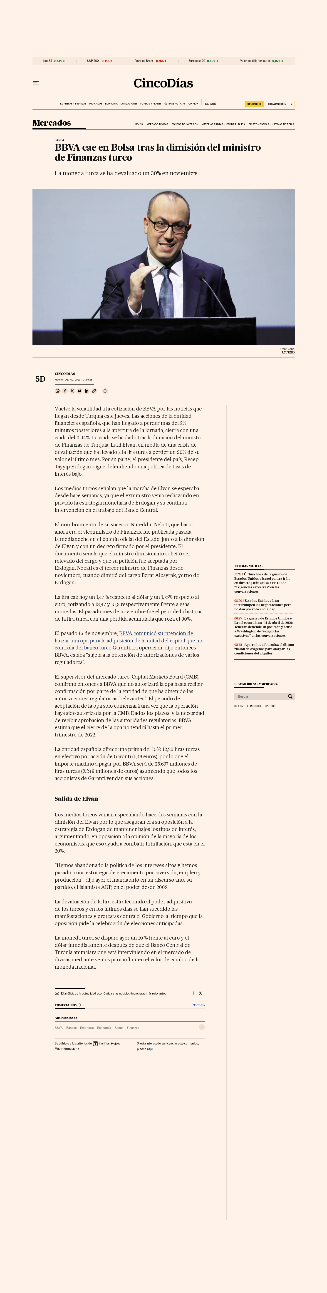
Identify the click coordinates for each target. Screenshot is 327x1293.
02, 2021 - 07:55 (79, 379)
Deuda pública (235, 124)
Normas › (199, 1005)
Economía (111, 103)
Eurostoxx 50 (197, 60)
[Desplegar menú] (35, 83)
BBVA (59, 1027)
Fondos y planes (150, 103)
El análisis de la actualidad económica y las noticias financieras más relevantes (113, 993)
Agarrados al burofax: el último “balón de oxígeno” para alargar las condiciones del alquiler (264, 649)
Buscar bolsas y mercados (256, 684)
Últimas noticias (175, 103)
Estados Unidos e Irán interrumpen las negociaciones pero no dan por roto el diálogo (263, 605)
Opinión (193, 103)
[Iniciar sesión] (280, 104)
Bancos (71, 1027)
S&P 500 (93, 60)
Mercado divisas (157, 124)
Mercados (95, 103)
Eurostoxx (254, 706)
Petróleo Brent (143, 60)
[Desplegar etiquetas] (202, 1027)
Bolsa (139, 124)
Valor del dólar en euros (255, 60)
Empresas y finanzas (73, 103)
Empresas (87, 1027)
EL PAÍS (208, 102)
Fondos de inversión (185, 124)
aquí (150, 1049)
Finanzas (133, 1027)
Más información (67, 1048)
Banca (119, 1027)
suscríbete (254, 104)
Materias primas (212, 124)
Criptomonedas (259, 124)
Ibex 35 (47, 60)
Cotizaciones (129, 103)
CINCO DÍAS (65, 374)
